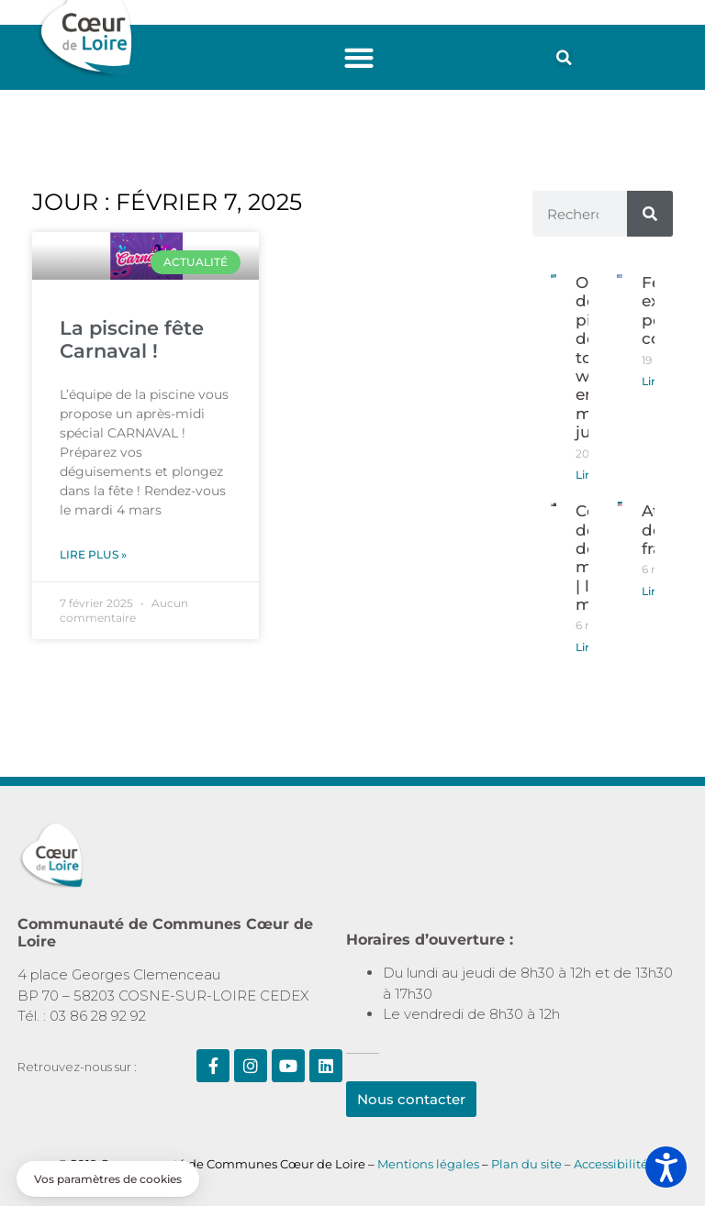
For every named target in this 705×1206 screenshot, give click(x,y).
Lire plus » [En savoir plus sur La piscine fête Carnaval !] (93, 554)
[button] (359, 57)
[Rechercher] (650, 214)
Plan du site (528, 1163)
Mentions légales (428, 1163)
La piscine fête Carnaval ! (132, 339)
